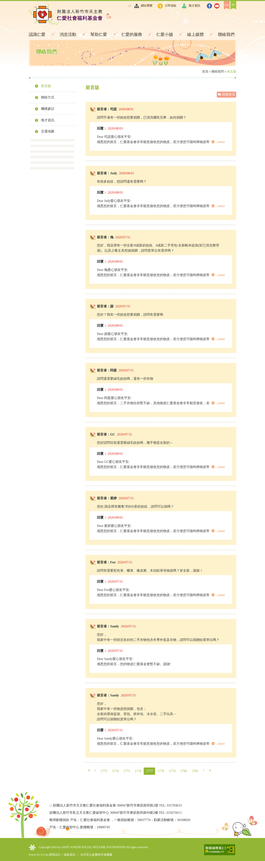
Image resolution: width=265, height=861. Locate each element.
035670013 (174, 812)
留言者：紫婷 (107, 498)
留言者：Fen (106, 562)
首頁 (205, 71)
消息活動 (68, 34)
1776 (138, 771)
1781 (195, 771)
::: (129, 5)
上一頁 (95, 770)
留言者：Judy (107, 173)
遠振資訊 (69, 854)
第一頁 (89, 770)
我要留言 (226, 94)
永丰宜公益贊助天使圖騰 (96, 854)
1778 (161, 771)
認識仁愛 (37, 34)
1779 (172, 771)
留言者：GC (106, 434)
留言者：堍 (105, 237)
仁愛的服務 (132, 34)
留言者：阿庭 (107, 370)
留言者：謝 (105, 306)
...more (218, 142)
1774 (115, 771)
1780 (183, 771)
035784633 (174, 805)
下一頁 (203, 770)
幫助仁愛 (99, 34)
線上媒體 (196, 34)
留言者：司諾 (107, 109)
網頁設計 (55, 854)
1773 (104, 771)
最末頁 (210, 770)
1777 (149, 771)
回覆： (102, 128)
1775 (126, 771)
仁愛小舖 (165, 34)
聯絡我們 (226, 34)
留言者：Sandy (108, 626)
